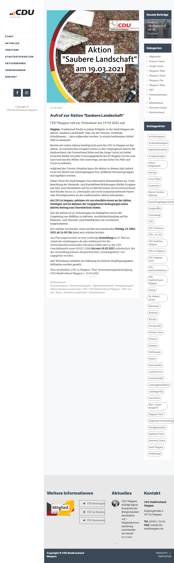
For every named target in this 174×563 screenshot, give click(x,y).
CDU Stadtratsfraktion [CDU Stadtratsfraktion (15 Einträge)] (158, 269)
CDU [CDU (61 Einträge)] (151, 221)
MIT (151, 89)
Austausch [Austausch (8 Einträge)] (154, 185)
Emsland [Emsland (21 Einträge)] (153, 312)
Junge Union (156, 66)
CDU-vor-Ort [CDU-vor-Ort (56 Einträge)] (155, 234)
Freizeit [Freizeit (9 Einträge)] (153, 338)
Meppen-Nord (157, 75)
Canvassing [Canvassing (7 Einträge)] (154, 215)
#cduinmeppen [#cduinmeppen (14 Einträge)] (157, 136)
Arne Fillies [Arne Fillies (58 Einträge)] (155, 179)
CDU (85, 289)
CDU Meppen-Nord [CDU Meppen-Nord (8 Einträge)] (156, 259)
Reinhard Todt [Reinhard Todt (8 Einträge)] (156, 433)
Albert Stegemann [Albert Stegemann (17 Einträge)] (154, 164)
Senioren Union (158, 107)
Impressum (162, 552)
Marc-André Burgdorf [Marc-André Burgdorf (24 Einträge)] (155, 406)
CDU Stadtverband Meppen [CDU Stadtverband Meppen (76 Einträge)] (156, 280)
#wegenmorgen (124, 285)
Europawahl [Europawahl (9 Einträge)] (155, 325)
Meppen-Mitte (157, 70)
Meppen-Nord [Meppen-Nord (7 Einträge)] (156, 414)
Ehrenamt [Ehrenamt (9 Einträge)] (154, 306)
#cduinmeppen (59, 285)
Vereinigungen (15, 70)
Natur (59, 292)
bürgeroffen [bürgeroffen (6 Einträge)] (155, 208)
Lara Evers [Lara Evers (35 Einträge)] (154, 398)
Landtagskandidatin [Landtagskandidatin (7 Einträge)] (159, 384)
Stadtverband (57, 282)
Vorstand (12, 50)
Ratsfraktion (156, 102)
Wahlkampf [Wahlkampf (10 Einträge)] (155, 453)
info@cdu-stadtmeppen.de (66, 241)
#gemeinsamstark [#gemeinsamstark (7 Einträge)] (158, 149)
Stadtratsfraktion (19, 56)
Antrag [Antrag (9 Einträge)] (152, 172)
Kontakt (11, 76)
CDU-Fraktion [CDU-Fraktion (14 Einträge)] (156, 228)
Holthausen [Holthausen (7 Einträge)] (155, 352)
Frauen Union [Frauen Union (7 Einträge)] (156, 332)
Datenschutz (164, 556)
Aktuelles (12, 43)
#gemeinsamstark (103, 285)
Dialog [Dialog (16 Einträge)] (152, 289)
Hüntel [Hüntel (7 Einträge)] (152, 358)
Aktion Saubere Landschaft (65, 289)
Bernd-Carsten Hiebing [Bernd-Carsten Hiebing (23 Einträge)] (156, 194)
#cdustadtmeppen (80, 285)
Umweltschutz (97, 292)
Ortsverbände (15, 63)
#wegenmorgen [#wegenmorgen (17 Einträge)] (157, 156)
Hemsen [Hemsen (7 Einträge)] (153, 345)
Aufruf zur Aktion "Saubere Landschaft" (87, 115)
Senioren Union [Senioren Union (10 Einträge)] (157, 440)
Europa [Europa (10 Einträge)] (152, 319)
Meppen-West (157, 85)
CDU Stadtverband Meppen (104, 289)
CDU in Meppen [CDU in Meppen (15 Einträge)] (157, 251)
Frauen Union (157, 61)
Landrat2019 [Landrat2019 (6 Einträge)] (155, 371)
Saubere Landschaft (75, 292)
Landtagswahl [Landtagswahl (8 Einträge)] (156, 391)
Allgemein (155, 56)
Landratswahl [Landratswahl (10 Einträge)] (156, 378)
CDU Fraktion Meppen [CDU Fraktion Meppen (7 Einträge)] (156, 243)
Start (9, 36)
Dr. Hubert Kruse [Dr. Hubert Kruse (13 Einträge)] (154, 298)
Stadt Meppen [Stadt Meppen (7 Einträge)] (156, 447)
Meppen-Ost (156, 80)
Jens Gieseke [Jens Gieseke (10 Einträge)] (155, 365)
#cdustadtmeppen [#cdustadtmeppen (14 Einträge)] (158, 143)
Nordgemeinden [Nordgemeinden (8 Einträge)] (157, 427)
